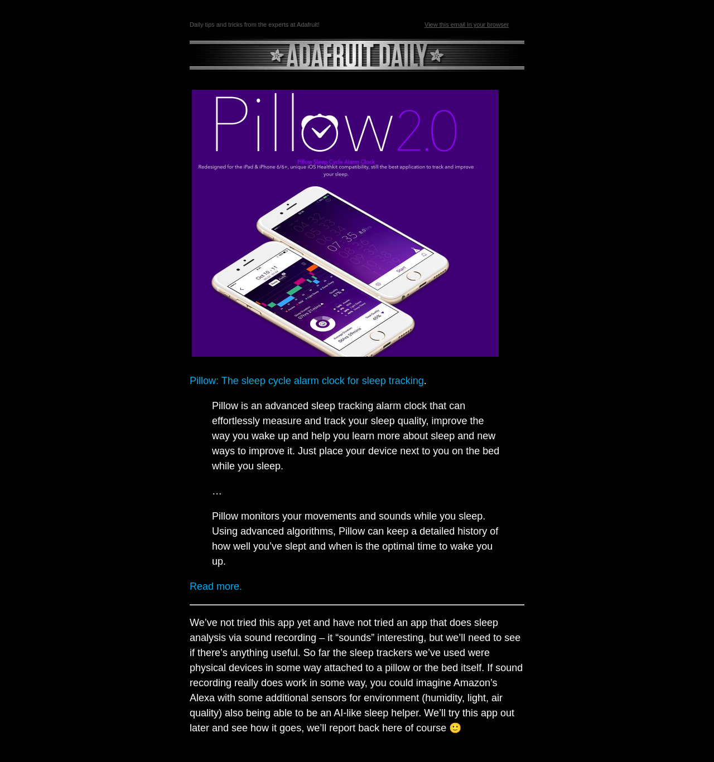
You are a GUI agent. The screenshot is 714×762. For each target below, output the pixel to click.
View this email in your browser (466, 24)
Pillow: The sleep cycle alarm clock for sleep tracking (307, 380)
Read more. (216, 586)
